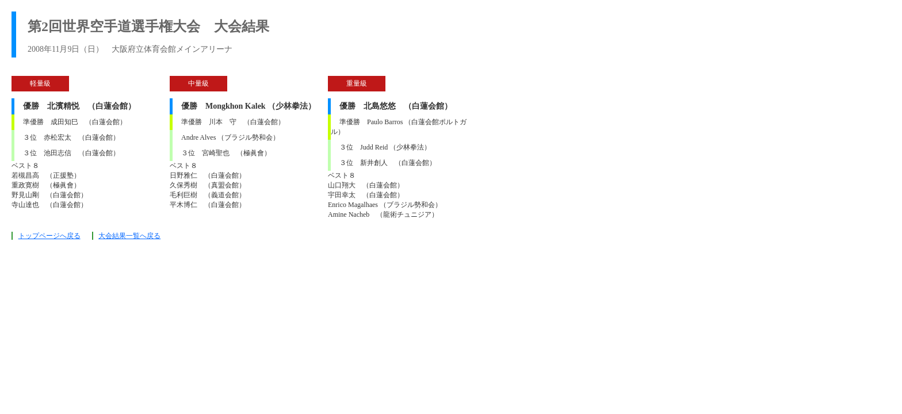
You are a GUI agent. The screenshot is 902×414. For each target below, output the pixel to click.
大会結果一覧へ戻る (129, 236)
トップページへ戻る (49, 236)
